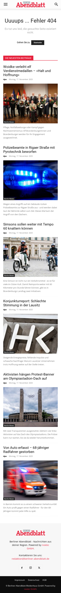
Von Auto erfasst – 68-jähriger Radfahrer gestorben (26, 450)
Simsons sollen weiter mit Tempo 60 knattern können (28, 226)
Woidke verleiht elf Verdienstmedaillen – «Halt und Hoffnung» (27, 71)
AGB (44, 580)
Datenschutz (33, 580)
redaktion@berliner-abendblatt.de (30, 558)
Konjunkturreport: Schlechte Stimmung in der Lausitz (24, 303)
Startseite (38, 43)
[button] (5, 4)
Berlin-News (9, 122)
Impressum (20, 580)
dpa (5, 79)
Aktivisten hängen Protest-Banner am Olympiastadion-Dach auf (28, 376)
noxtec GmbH (30, 589)
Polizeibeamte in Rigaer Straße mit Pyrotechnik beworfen (29, 150)
